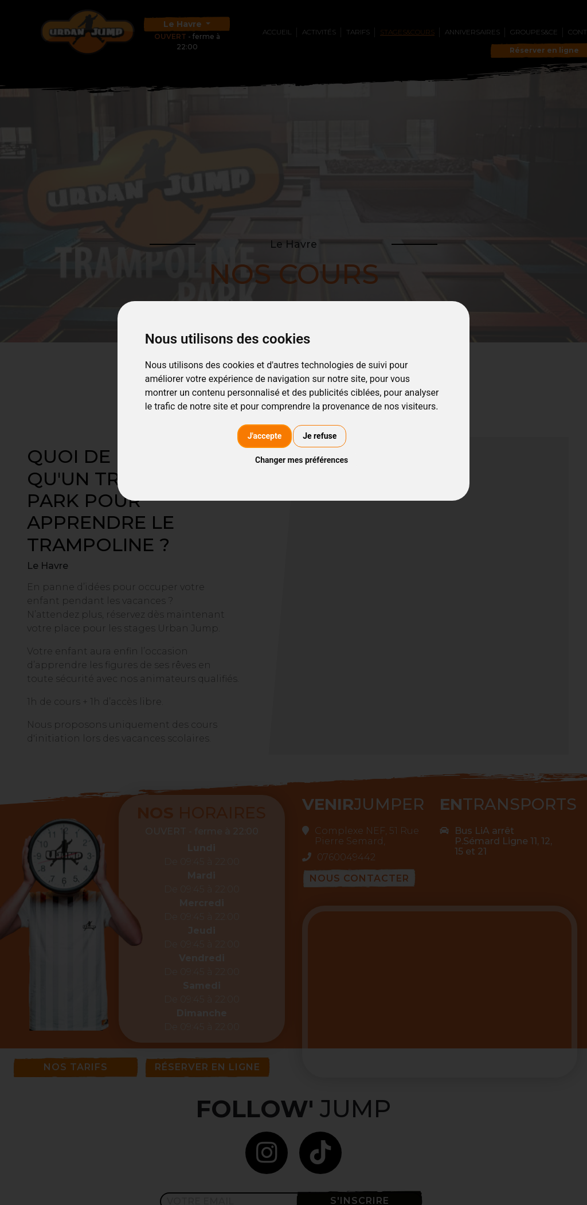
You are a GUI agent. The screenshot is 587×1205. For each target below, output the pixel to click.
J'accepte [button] (265, 435)
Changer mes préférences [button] (301, 460)
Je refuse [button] (319, 435)
